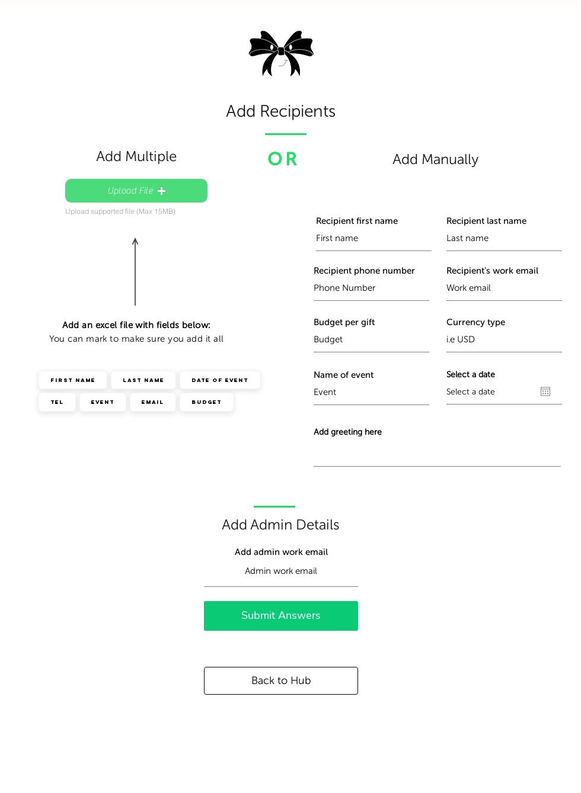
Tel (57, 401)
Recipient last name (486, 221)
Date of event (219, 379)
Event (102, 401)
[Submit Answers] (281, 616)
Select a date (470, 375)
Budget (206, 401)
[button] (136, 191)
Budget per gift (344, 322)
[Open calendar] (545, 391)
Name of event (344, 375)
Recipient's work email (492, 271)
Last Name (143, 379)
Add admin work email (281, 552)
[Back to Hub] (281, 681)
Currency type (475, 322)
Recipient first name (357, 221)
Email (152, 401)
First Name (72, 379)
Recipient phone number (364, 271)
